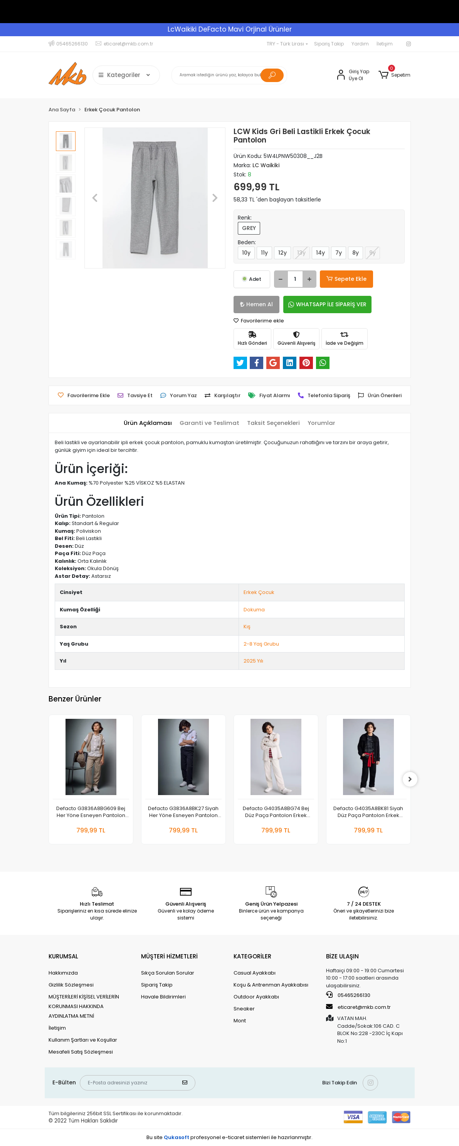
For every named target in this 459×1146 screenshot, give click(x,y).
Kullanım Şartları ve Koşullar (83, 1040)
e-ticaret (233, 1137)
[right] (411, 779)
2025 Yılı (253, 660)
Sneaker (244, 1008)
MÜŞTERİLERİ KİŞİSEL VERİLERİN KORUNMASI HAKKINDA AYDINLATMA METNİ (84, 1006)
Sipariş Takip (329, 43)
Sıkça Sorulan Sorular (167, 973)
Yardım (360, 43)
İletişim (385, 43)
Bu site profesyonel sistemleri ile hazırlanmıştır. (229, 1137)
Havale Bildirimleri (163, 996)
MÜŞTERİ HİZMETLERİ (169, 956)
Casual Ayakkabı (255, 973)
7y (338, 253)
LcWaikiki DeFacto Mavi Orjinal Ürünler (230, 29)
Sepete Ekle (345, 279)
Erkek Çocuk (259, 592)
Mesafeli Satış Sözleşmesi (81, 1051)
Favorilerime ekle (259, 320)
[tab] (147, 423)
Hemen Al (255, 304)
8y (355, 253)
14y (320, 253)
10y (246, 253)
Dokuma (254, 609)
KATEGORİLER (252, 956)
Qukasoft (176, 1137)
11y (264, 253)
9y (372, 253)
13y (301, 253)
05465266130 (348, 995)
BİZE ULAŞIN (342, 956)
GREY (249, 228)
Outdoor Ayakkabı (256, 996)
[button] (394, 75)
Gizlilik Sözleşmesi (71, 984)
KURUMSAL (63, 956)
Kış (247, 626)
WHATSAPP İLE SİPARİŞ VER (324, 304)
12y (282, 253)
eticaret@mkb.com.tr (358, 1007)
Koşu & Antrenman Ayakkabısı (271, 984)
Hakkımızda (63, 973)
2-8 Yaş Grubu (261, 644)
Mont (240, 1020)
